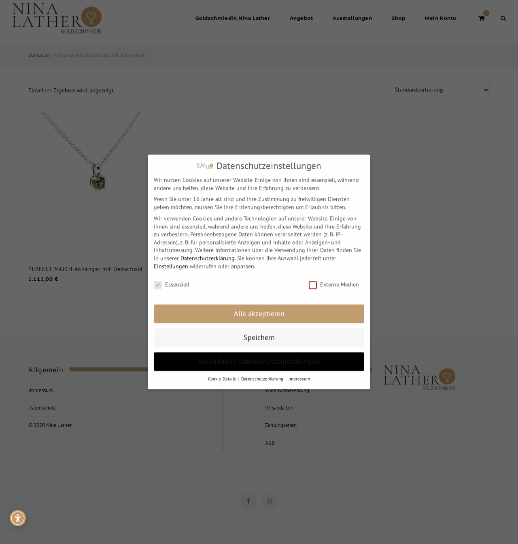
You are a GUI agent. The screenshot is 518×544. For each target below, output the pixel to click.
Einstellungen (171, 259)
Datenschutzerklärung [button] (262, 372)
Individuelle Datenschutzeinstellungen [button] (259, 355)
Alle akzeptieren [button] (259, 307)
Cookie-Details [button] (222, 372)
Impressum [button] (299, 372)
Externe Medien (334, 278)
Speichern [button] (259, 331)
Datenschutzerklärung (207, 251)
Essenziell (171, 278)
